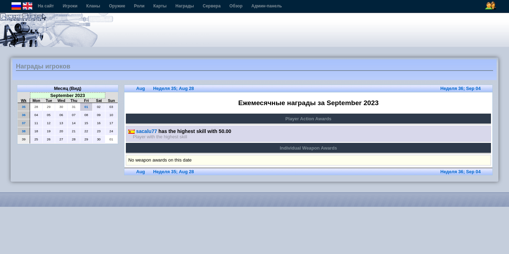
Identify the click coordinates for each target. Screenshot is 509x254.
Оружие (117, 6)
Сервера (212, 6)
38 (23, 131)
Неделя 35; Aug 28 (173, 88)
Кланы (93, 6)
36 (23, 115)
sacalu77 (142, 131)
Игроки (70, 6)
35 (23, 107)
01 (86, 107)
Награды (184, 6)
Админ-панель (266, 6)
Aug (140, 88)
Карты (159, 6)
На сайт (46, 6)
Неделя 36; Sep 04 (460, 88)
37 (23, 123)
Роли (139, 6)
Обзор (235, 6)
